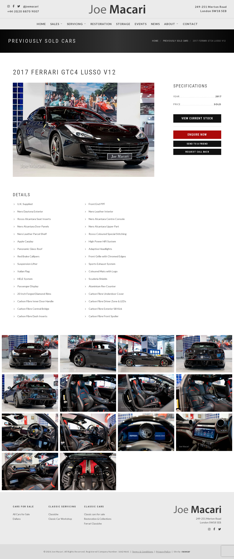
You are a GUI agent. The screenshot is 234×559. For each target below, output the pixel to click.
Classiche (53, 514)
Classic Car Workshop (60, 518)
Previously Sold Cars (42, 41)
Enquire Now (197, 134)
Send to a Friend (197, 144)
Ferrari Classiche (93, 523)
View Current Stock (197, 118)
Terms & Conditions (142, 551)
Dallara (16, 518)
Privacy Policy (163, 551)
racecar (186, 551)
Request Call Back (197, 152)
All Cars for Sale (21, 514)
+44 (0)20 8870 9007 (23, 11)
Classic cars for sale (94, 514)
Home (155, 41)
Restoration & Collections (97, 518)
